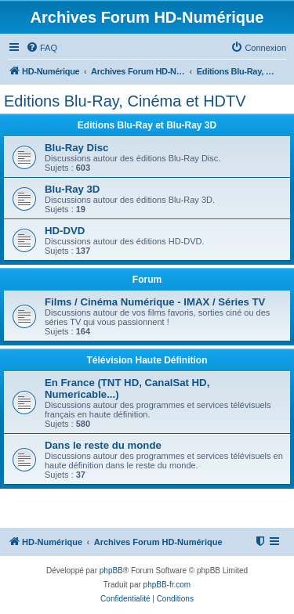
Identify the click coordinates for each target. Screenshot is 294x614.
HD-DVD (65, 231)
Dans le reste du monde (103, 445)
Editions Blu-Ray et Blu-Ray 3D (147, 125)
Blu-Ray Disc (76, 148)
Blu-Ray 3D (72, 189)
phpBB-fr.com (167, 584)
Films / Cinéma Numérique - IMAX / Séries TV (155, 302)
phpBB (111, 570)
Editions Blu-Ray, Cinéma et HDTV (125, 101)
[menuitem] (41, 47)
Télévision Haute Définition (146, 360)
